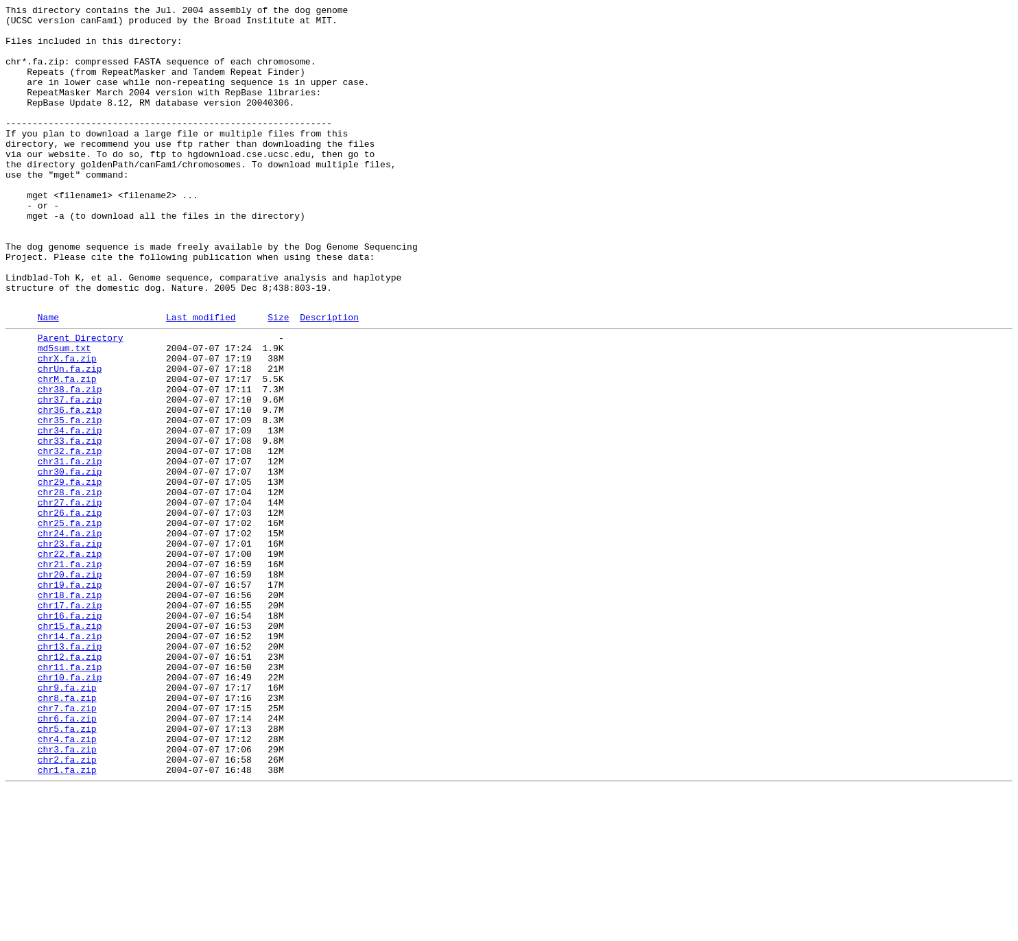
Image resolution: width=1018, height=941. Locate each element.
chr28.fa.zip (70, 586)
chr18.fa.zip (70, 710)
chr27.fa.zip (70, 599)
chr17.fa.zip (70, 722)
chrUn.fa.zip (70, 438)
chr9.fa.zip (67, 821)
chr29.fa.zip (70, 574)
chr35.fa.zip (70, 500)
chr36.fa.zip (70, 487)
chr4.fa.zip (67, 883)
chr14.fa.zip (70, 759)
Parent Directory (80, 401)
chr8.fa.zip (67, 833)
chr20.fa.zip (70, 685)
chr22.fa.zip (70, 660)
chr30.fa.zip (70, 562)
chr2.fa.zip (67, 907)
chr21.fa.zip (70, 673)
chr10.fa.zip (70, 808)
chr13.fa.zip (70, 771)
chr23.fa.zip (70, 648)
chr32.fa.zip (70, 537)
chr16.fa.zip (70, 734)
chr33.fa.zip (70, 525)
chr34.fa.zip (70, 512)
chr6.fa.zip (67, 858)
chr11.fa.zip (70, 796)
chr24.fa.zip (70, 636)
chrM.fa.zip (67, 450)
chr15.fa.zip (70, 747)
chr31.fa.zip (70, 549)
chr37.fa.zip (70, 475)
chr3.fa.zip (67, 895)
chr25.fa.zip (70, 623)
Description (329, 378)
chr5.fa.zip (67, 870)
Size (278, 378)
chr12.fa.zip (70, 784)
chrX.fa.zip (67, 426)
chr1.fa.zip (67, 920)
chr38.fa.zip (70, 463)
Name (48, 378)
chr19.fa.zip (70, 697)
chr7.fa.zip (67, 845)
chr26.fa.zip (70, 611)
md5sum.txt (64, 413)
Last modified (200, 378)
